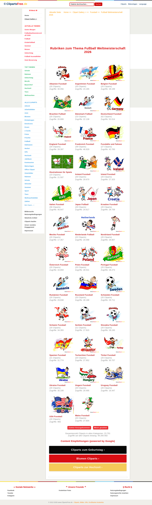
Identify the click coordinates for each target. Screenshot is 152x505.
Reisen (27, 49)
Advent (27, 106)
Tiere (26, 92)
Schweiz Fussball (58, 325)
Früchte (28, 138)
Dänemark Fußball (83, 114)
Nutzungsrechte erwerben (119, 493)
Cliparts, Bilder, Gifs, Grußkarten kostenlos (89, 502)
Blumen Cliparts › (87, 458)
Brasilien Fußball (58, 114)
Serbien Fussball (83, 325)
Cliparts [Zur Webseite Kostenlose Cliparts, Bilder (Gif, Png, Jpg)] (16, 3)
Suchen (98, 4)
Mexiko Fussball (57, 235)
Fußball (27, 39)
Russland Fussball (84, 295)
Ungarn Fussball (83, 385)
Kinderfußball (30, 42)
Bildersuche (29, 211)
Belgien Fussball (109, 84)
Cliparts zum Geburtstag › (88, 449)
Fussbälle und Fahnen (111, 144)
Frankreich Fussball (84, 144)
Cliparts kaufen (30, 221)
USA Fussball (56, 416)
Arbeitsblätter (30, 109)
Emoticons (29, 124)
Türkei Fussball (108, 355)
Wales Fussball (82, 416)
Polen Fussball (82, 265)
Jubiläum (28, 159)
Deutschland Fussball (111, 114)
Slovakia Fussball (109, 325)
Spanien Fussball (58, 355)
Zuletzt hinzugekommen (79, 428)
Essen (27, 127)
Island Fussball (108, 174)
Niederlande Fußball (84, 235)
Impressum (29, 231)
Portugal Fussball (109, 265)
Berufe (27, 81)
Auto (26, 113)
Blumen (27, 116)
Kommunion (29, 162)
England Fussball (58, 144)
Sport (27, 191)
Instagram (10, 496)
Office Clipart (30, 169)
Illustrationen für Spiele (61, 172)
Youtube (10, 493)
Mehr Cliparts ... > (29, 205)
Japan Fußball (82, 204)
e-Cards (28, 131)
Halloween (29, 145)
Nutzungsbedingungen (33, 214)
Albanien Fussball (58, 84)
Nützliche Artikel (31, 218)
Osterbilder (29, 173)
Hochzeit (28, 88)
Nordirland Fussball (110, 235)
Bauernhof (29, 85)
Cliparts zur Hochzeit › (87, 467)
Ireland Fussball (82, 174)
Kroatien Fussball (109, 204)
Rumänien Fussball (59, 295)
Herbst (27, 148)
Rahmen (28, 74)
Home (27, 15)
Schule (27, 70)
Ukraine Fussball (58, 385)
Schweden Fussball (110, 295)
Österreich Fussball (59, 265)
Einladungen (29, 120)
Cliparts (123, 4)
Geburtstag (29, 53)
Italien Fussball (57, 204)
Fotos (27, 134)
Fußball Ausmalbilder (33, 56)
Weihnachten (30, 95)
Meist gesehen (100, 428)
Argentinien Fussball (85, 84)
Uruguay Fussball (109, 385)
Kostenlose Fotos (65, 490)
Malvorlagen (132, 4)
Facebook (10, 490)
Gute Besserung (31, 60)
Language (143, 4)
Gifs (26, 152)
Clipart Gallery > (31, 19)
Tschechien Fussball (85, 355)
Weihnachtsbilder (31, 198)
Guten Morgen (30, 29)
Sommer (28, 46)
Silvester (28, 184)
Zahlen (27, 201)
